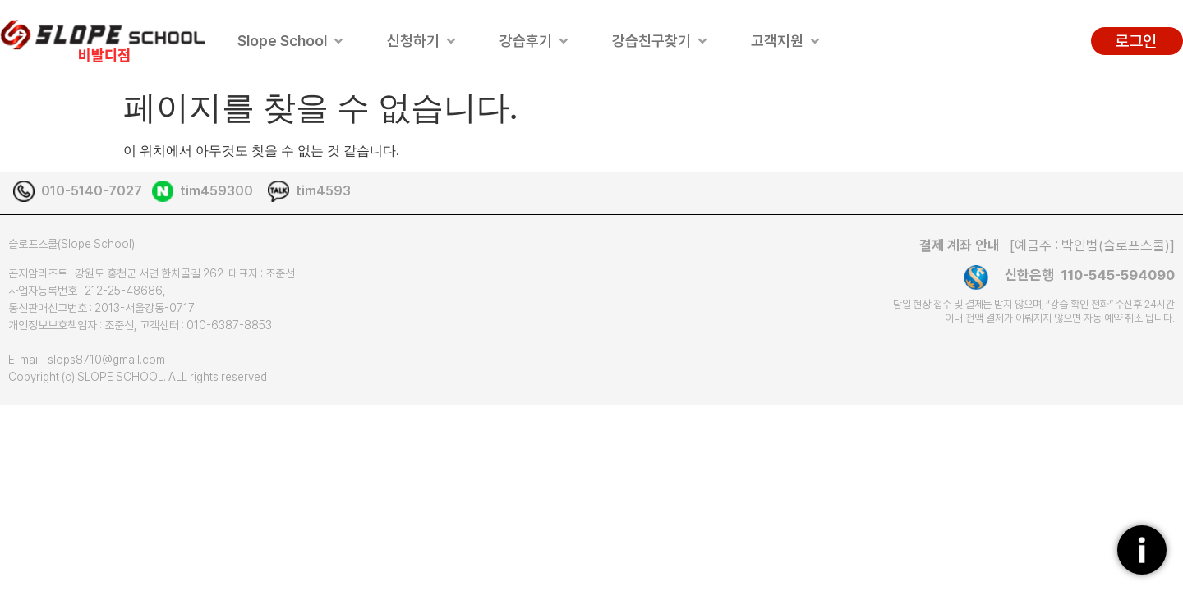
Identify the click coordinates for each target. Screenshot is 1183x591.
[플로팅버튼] (1142, 550)
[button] (291, 41)
